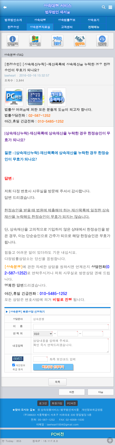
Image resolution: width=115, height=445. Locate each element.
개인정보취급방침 (92, 410)
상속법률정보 (66, 20)
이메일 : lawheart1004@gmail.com (57, 424)
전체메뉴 (93, 27)
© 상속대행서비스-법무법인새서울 (58, 410)
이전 (71, 392)
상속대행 (40, 20)
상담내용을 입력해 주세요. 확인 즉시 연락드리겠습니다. (71, 345)
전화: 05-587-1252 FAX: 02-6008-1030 (57, 419)
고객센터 (67, 27)
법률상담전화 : (27, 115)
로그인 (43, 403)
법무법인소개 (13, 20)
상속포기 (93, 20)
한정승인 (13, 27)
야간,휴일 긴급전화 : (34, 121)
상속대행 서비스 (58, 5)
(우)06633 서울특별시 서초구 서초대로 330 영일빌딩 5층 (57, 415)
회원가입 (57, 403)
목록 (57, 382)
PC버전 (71, 403)
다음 (100, 392)
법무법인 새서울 (57, 11)
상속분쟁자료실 (40, 27)
